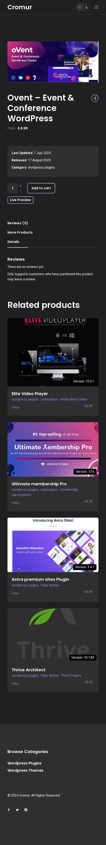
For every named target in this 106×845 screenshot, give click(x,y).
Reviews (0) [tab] (17, 223)
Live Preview (20, 200)
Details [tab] (13, 241)
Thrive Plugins (71, 675)
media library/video (74, 399)
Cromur (19, 7)
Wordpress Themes (25, 770)
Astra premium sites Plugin (40, 579)
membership (69, 489)
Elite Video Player (30, 394)
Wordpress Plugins (24, 763)
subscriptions (21, 494)
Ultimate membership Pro (39, 484)
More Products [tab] (20, 232)
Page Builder (50, 585)
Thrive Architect (29, 670)
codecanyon (49, 399)
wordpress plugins (41, 167)
